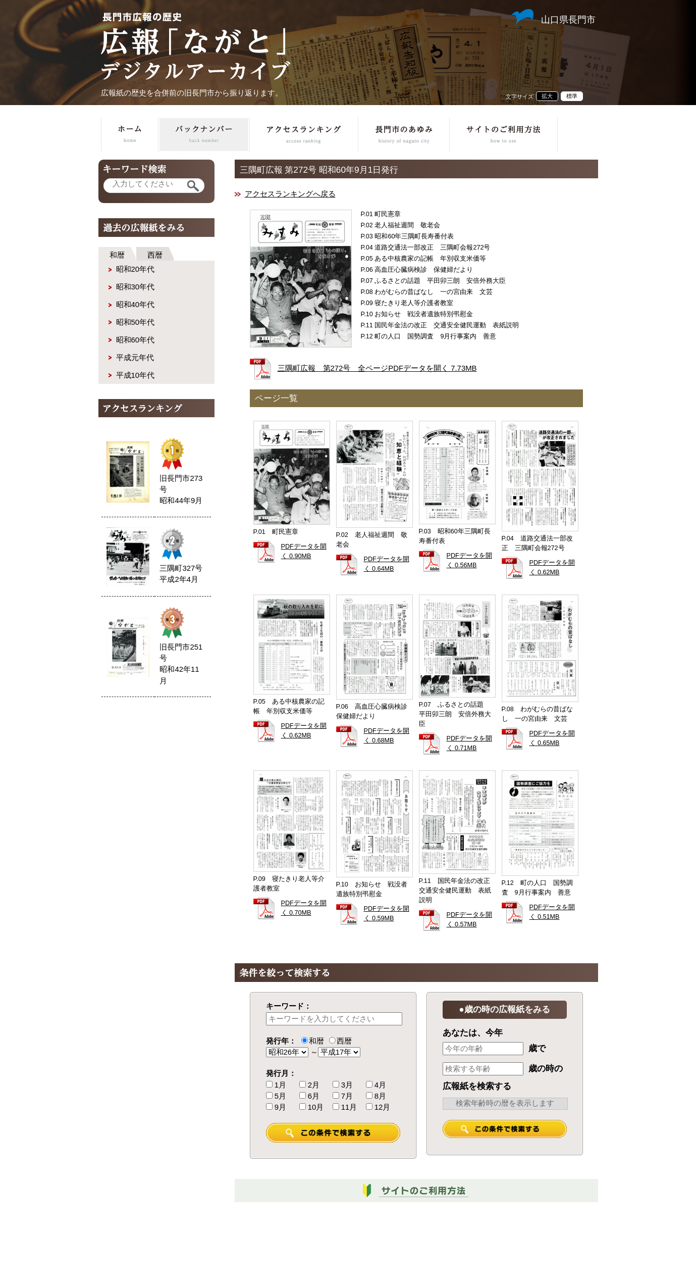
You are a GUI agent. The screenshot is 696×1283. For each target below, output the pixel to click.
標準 (571, 96)
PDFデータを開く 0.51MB (552, 912)
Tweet (402, 94)
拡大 (547, 96)
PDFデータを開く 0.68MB (386, 735)
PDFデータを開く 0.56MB (469, 560)
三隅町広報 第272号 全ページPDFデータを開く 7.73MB (377, 368)
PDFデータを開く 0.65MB (552, 738)
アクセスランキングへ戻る (290, 194)
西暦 (155, 255)
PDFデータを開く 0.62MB (552, 567)
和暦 (117, 255)
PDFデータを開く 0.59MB (386, 913)
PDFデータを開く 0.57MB (469, 919)
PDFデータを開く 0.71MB (469, 743)
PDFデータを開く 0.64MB (386, 564)
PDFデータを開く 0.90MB (304, 551)
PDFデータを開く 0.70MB (304, 908)
